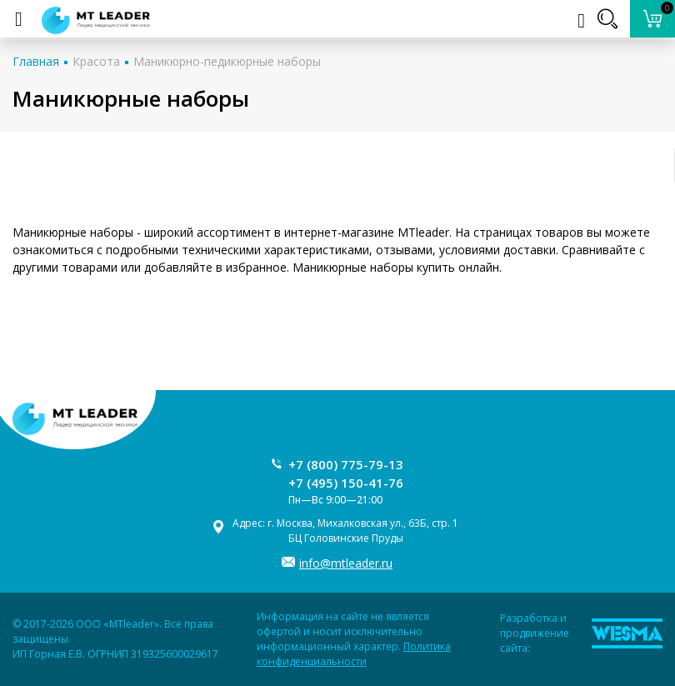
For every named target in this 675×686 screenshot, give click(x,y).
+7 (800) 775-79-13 (345, 464)
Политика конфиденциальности (354, 653)
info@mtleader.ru (345, 563)
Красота (96, 61)
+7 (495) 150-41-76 (345, 482)
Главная (35, 61)
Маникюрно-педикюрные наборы (227, 61)
